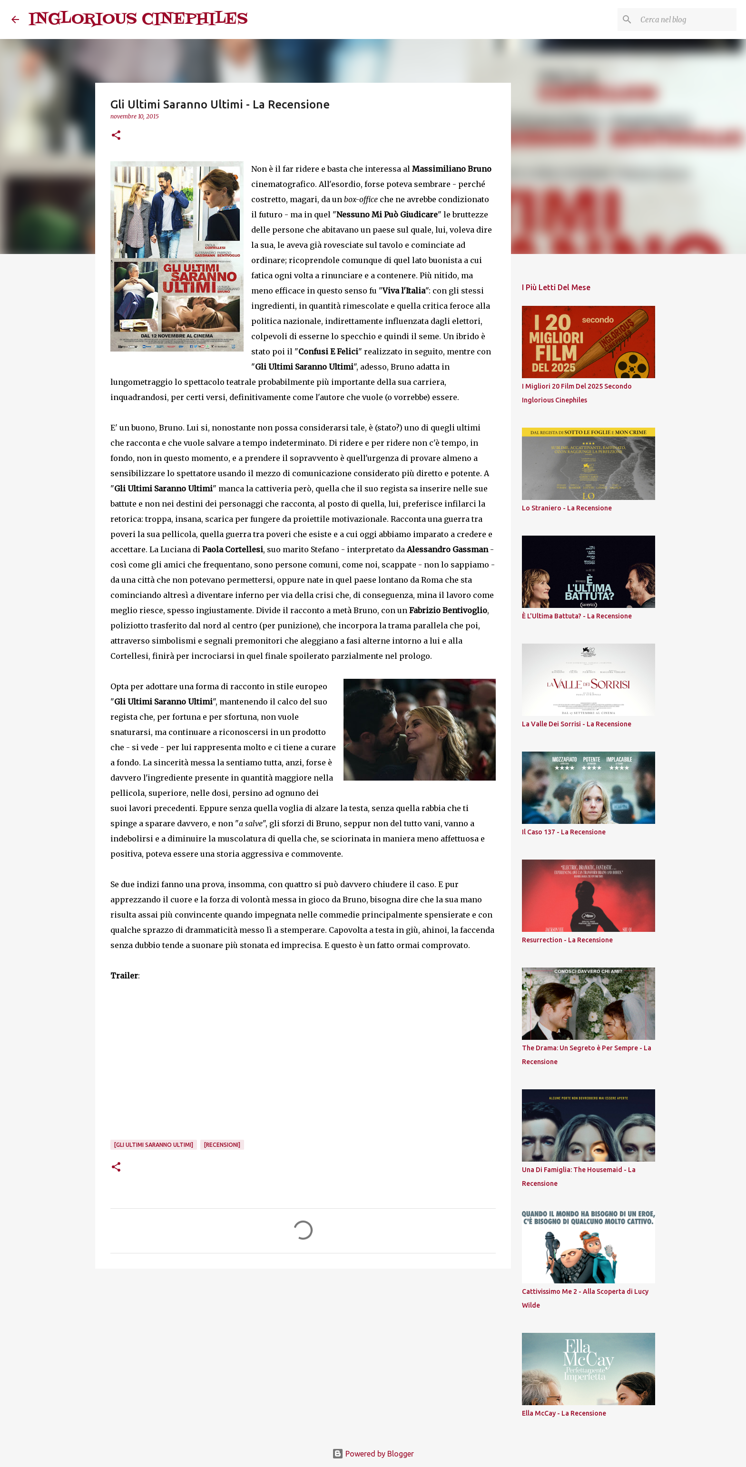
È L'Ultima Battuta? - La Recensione (577, 616)
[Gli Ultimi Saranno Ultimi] (153, 1145)
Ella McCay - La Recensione (564, 1413)
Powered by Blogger (373, 1453)
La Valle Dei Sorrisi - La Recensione (576, 724)
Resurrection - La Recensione (567, 940)
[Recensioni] (222, 1145)
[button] (116, 135)
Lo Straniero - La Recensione (567, 508)
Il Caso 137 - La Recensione (564, 832)
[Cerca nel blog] (686, 19)
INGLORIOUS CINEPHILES (138, 19)
